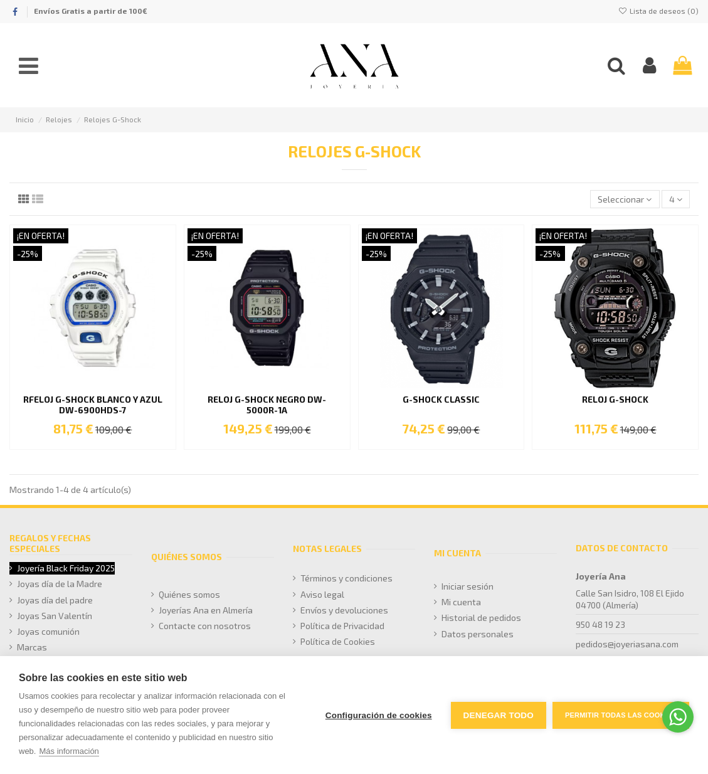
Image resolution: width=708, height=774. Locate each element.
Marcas (32, 647)
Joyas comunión (48, 631)
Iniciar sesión (467, 586)
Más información (68, 751)
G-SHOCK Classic (441, 399)
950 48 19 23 (600, 624)
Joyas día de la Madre (59, 583)
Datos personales (477, 633)
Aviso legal (322, 594)
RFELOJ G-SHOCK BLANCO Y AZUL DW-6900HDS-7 (92, 404)
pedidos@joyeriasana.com (627, 644)
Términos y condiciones (346, 578)
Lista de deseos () (658, 10)
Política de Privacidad (342, 625)
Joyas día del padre (55, 600)
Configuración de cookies (378, 715)
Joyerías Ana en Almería (206, 610)
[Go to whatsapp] (678, 717)
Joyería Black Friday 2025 (66, 568)
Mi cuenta (461, 601)
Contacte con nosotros (205, 625)
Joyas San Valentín (54, 615)
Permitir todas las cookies (621, 715)
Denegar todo (498, 715)
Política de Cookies (337, 641)
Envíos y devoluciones (344, 610)
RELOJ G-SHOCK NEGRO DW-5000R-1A (267, 404)
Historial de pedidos (481, 617)
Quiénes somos (189, 594)
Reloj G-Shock (615, 399)
